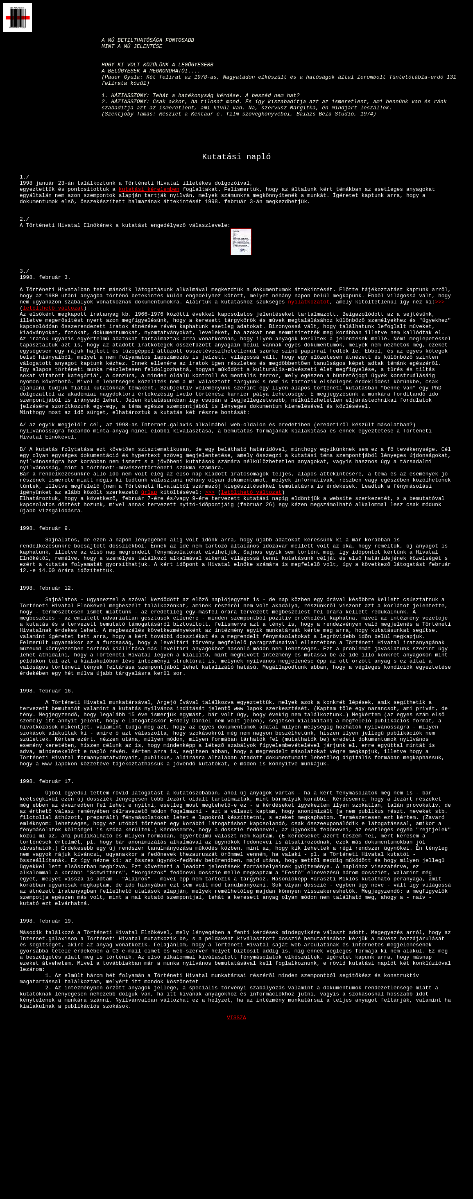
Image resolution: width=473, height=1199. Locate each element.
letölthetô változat (53, 352)
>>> (439, 344)
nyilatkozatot (308, 344)
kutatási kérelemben (149, 217)
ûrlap (149, 573)
